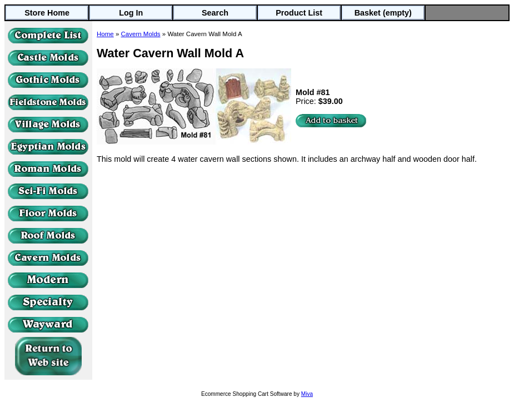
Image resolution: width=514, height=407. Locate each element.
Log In (131, 12)
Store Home (46, 12)
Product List (299, 12)
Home (105, 34)
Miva (307, 394)
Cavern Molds (141, 34)
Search (215, 12)
